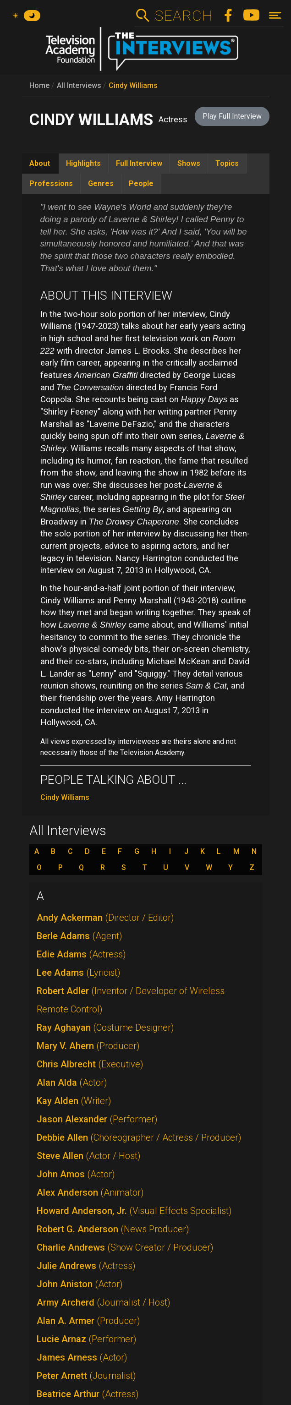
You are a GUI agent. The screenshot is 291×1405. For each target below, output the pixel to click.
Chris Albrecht (90, 1064)
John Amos (76, 1174)
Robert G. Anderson (113, 1229)
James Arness (82, 1357)
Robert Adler (131, 1000)
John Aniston (80, 1284)
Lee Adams (79, 972)
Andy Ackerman (105, 917)
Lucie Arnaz (87, 1339)
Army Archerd (103, 1302)
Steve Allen (89, 1155)
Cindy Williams (133, 85)
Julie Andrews (86, 1265)
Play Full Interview (232, 116)
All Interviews (79, 85)
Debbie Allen (139, 1137)
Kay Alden (74, 1100)
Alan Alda (72, 1082)
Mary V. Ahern (88, 1045)
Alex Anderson (90, 1192)
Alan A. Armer (88, 1320)
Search (183, 15)
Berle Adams (79, 935)
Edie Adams (81, 954)
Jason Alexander (97, 1119)
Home (39, 85)
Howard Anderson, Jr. (134, 1210)
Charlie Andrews (125, 1247)
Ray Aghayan (105, 1027)
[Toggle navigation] (275, 15)
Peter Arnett (86, 1375)
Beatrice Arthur (88, 1394)
